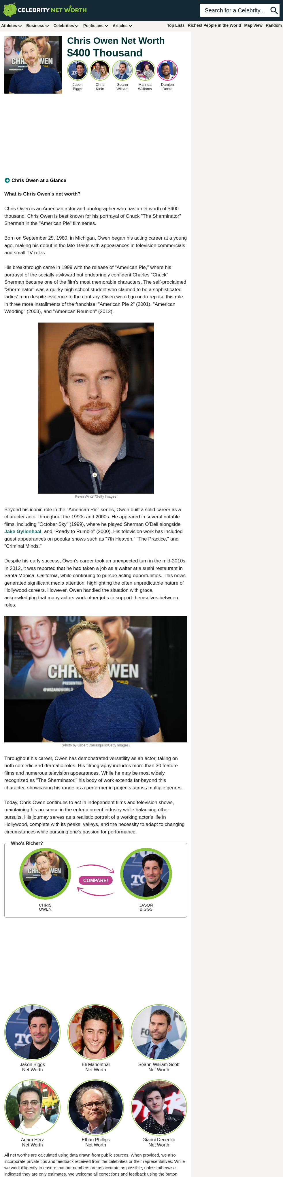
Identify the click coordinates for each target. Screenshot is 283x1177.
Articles (123, 25)
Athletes (11, 25)
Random (274, 25)
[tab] (95, 180)
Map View (253, 25)
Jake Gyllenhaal (22, 531)
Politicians (96, 25)
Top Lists (175, 25)
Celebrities (66, 25)
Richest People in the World (214, 25)
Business (37, 25)
